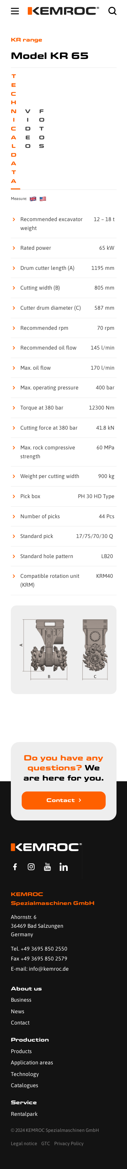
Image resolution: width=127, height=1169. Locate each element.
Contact (60, 800)
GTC (45, 1143)
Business (21, 1000)
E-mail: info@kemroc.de (40, 969)
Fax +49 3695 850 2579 (39, 958)
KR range (26, 40)
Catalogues (24, 1085)
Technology (25, 1074)
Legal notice (24, 1143)
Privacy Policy (69, 1143)
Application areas (32, 1062)
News (17, 1011)
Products (21, 1051)
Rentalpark (24, 1114)
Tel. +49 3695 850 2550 (39, 948)
